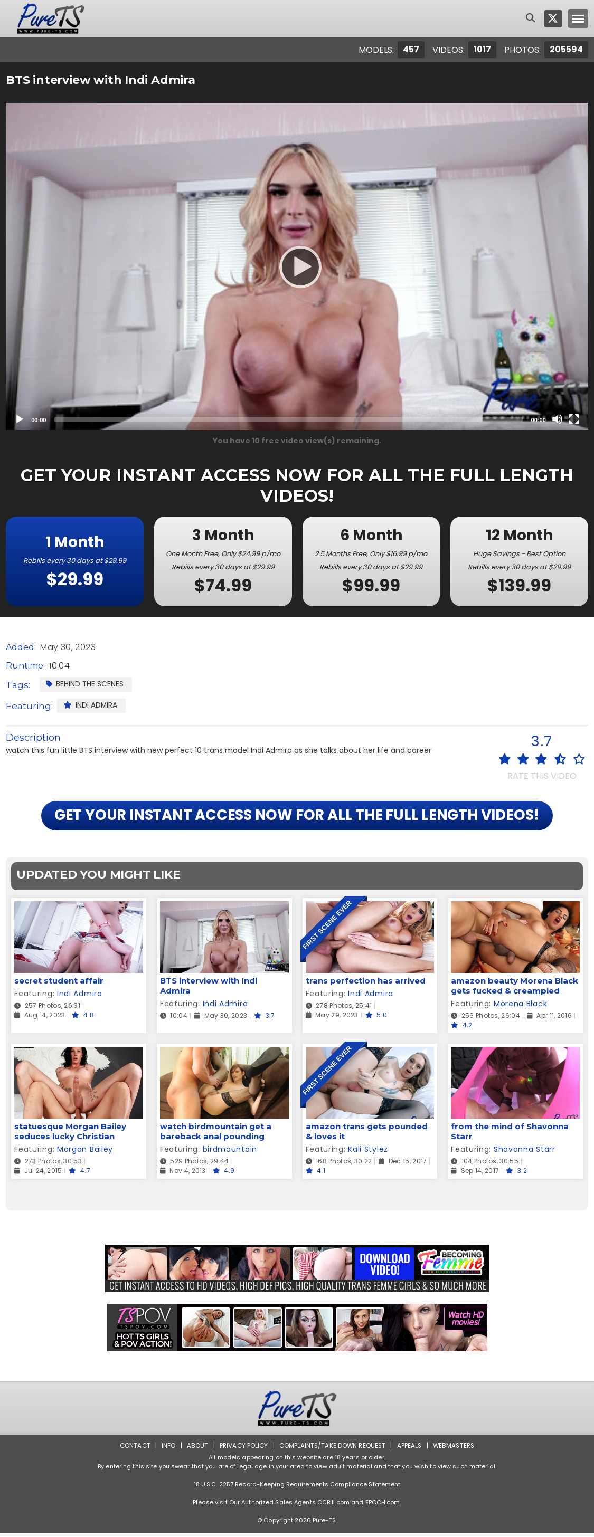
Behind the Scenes (85, 684)
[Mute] (557, 419)
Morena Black (520, 1007)
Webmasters (456, 1449)
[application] (297, 266)
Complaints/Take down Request (332, 1449)
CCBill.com (333, 1506)
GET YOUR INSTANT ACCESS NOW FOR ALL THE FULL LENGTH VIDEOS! (297, 818)
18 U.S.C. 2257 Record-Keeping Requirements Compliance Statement (297, 1488)
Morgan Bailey (85, 1153)
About (194, 1449)
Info (166, 1449)
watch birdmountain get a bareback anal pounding (215, 1135)
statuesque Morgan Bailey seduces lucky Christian (70, 1135)
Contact (131, 1449)
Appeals (410, 1449)
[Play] (297, 266)
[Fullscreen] (574, 419)
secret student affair (58, 984)
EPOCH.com (382, 1506)
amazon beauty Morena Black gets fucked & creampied (514, 989)
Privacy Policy (241, 1449)
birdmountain (230, 1153)
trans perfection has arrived (366, 984)
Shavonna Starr (524, 1153)
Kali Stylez (368, 1153)
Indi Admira (90, 705)
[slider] (288, 419)
